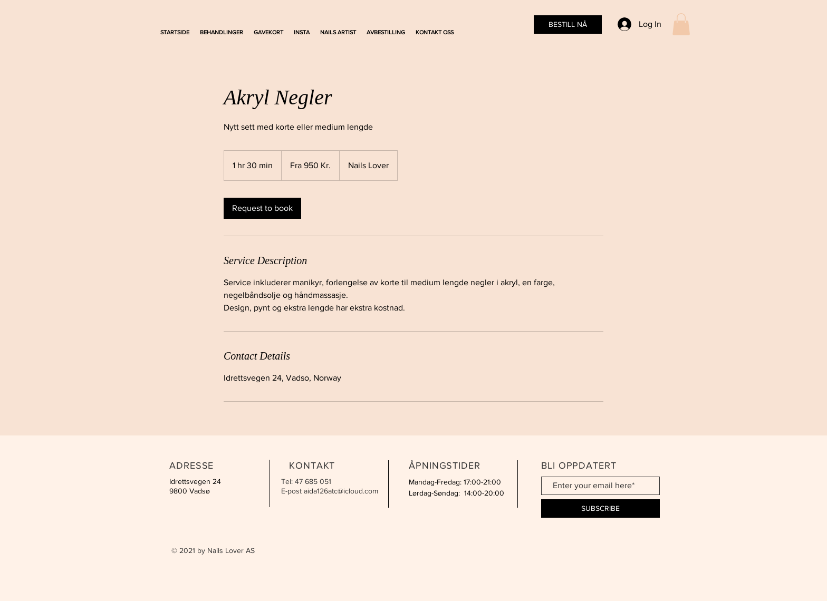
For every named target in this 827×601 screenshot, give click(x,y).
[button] (681, 24)
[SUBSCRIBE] (600, 508)
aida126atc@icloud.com (341, 491)
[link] (262, 208)
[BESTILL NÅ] (568, 24)
